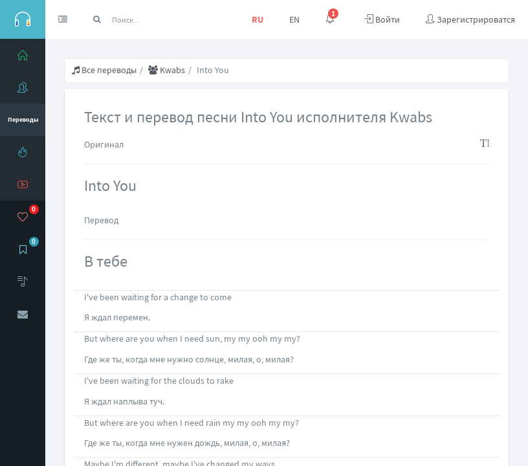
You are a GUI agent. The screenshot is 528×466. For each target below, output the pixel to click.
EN (294, 19)
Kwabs (166, 70)
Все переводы (104, 70)
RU (257, 19)
